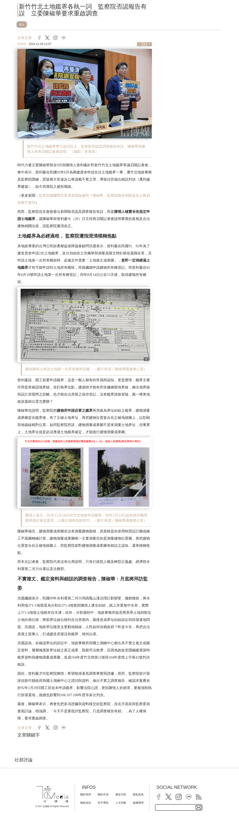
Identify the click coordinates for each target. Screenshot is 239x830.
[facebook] (159, 797)
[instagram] (179, 797)
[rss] (199, 797)
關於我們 (85, 794)
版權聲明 (138, 802)
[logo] (52, 794)
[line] (189, 797)
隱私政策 (138, 794)
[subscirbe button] (198, 807)
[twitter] (169, 797)
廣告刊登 (120, 794)
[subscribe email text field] (178, 807)
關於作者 (103, 794)
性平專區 (103, 802)
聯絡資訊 (85, 802)
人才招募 (120, 802)
